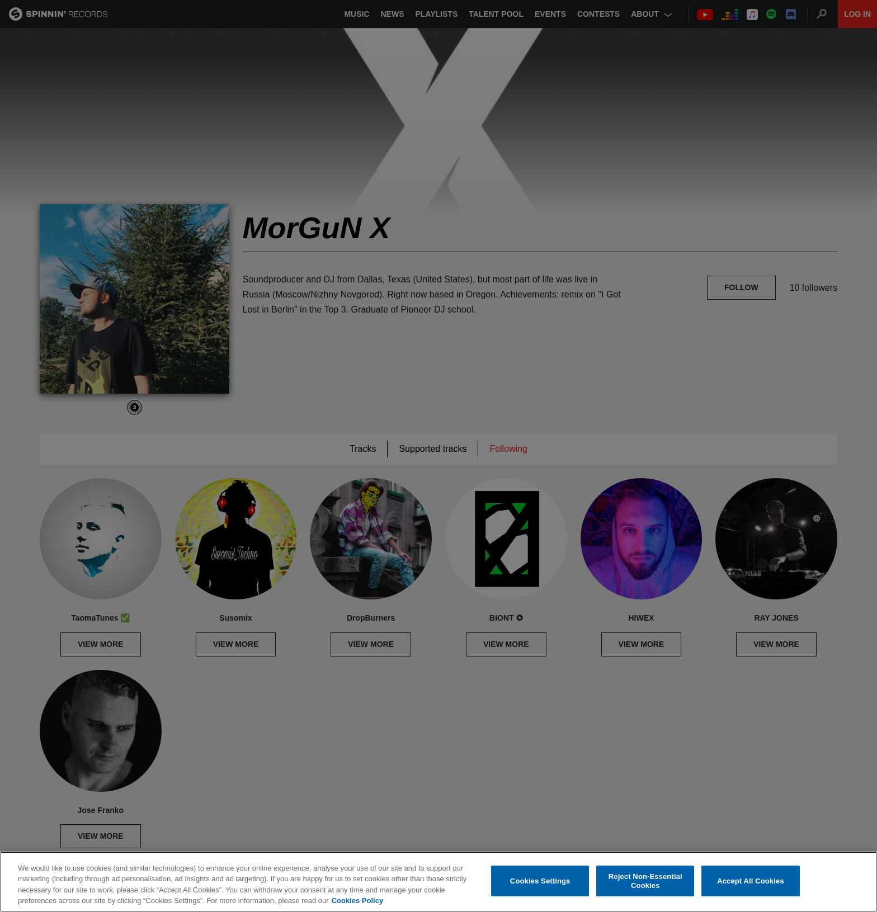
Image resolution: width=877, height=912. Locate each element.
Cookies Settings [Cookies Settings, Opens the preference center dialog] (540, 881)
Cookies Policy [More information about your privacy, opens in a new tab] (357, 900)
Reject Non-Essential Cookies (645, 881)
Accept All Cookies (750, 881)
